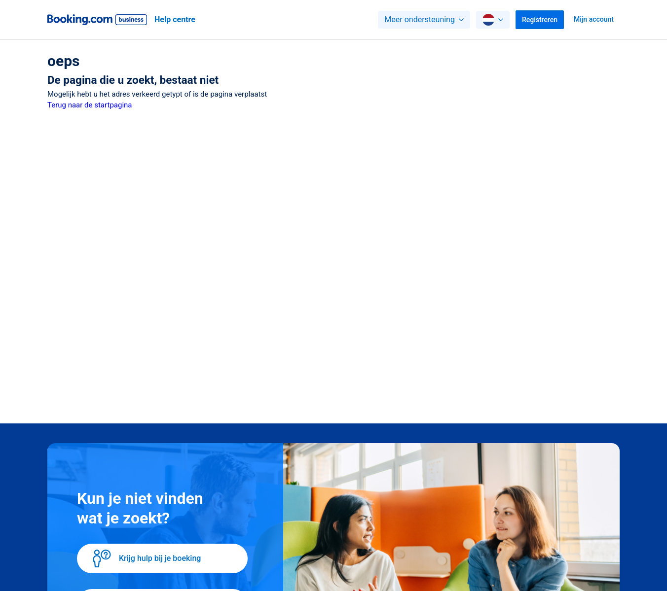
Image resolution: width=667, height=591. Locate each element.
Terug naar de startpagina (89, 105)
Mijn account (594, 19)
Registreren (539, 20)
